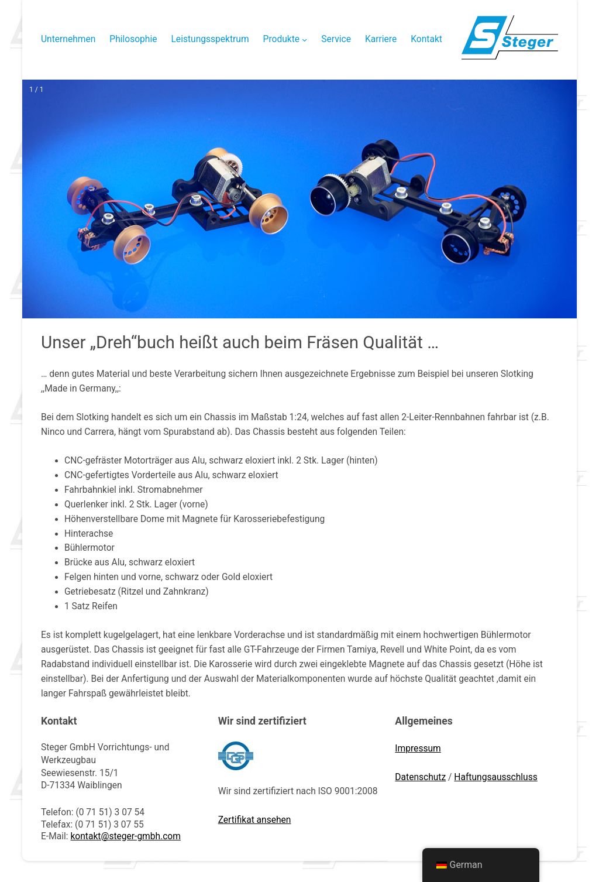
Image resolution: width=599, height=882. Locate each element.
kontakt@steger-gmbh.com (125, 836)
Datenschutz (420, 777)
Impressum (417, 748)
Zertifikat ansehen (254, 820)
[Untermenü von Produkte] (304, 39)
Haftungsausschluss (495, 777)
